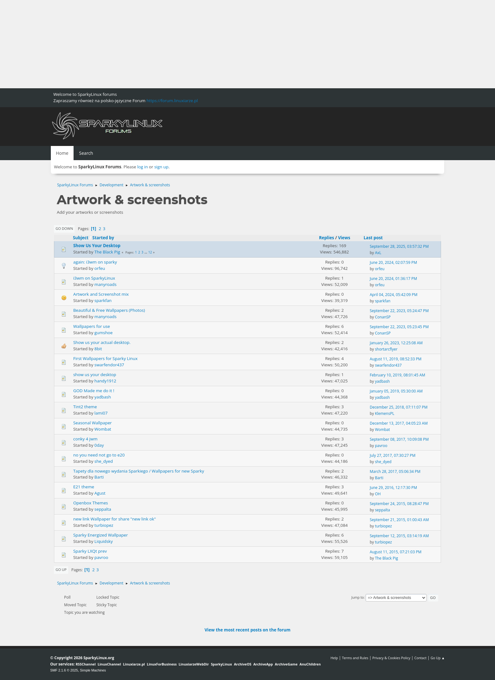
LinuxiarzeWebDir (194, 664)
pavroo (381, 445)
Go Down (64, 228)
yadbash (382, 381)
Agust (99, 493)
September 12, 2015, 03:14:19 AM (399, 535)
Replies (326, 238)
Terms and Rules (355, 657)
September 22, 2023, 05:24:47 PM (399, 310)
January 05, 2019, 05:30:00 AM (396, 391)
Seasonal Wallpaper (92, 423)
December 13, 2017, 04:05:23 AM (399, 423)
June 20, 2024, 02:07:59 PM (393, 262)
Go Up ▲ (438, 657)
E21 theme (83, 487)
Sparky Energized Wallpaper (100, 535)
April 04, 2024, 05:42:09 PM (393, 294)
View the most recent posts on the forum (247, 630)
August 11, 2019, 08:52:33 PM (395, 359)
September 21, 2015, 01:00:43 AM (399, 519)
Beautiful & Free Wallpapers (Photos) (109, 310)
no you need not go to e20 (99, 455)
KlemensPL (384, 413)
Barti (99, 477)
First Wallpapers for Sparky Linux (105, 358)
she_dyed (103, 461)
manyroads (105, 284)
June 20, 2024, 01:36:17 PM (393, 278)
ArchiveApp (263, 664)
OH (378, 494)
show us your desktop (94, 374)
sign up (161, 167)
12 (150, 252)
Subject (80, 238)
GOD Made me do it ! (93, 390)
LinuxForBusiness (161, 664)
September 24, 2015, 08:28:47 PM (399, 503)
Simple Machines (93, 670)
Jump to (357, 597)
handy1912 (105, 381)
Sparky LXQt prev (90, 551)
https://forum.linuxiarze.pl (172, 100)
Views (344, 238)
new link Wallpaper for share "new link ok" (114, 519)
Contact (420, 657)
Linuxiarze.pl (134, 664)
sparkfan (102, 300)
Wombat (102, 429)
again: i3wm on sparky (95, 262)
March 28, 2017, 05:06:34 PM (395, 471)
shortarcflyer (386, 349)
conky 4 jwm (85, 439)
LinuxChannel (109, 664)
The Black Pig (107, 252)
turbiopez (103, 525)
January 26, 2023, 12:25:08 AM (396, 343)
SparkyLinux (221, 664)
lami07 (101, 413)
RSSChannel (86, 664)
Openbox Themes (90, 503)
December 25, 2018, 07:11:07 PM (398, 407)
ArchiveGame (286, 664)
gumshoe (103, 332)
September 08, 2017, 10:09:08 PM (399, 439)
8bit (98, 349)
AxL (378, 252)
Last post (376, 238)
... (146, 252)
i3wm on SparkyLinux (94, 278)
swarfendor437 (109, 365)
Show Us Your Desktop (96, 245)
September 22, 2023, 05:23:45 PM (399, 326)
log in (142, 167)
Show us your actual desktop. (101, 342)
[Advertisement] (189, 44)
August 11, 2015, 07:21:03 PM (395, 552)
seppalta (102, 509)
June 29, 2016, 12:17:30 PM (393, 487)
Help (334, 657)
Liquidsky (103, 541)
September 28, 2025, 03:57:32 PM (399, 246)
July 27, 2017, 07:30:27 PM (392, 455)
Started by (103, 238)
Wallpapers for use (91, 326)
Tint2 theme (85, 407)
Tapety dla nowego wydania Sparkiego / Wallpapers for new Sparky (138, 471)
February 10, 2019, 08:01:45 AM (397, 375)
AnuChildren (310, 664)
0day (99, 445)
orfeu (99, 268)
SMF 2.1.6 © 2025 (64, 670)
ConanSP (383, 317)
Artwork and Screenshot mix (101, 294)
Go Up (61, 569)
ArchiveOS (242, 664)
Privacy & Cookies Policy (391, 657)
